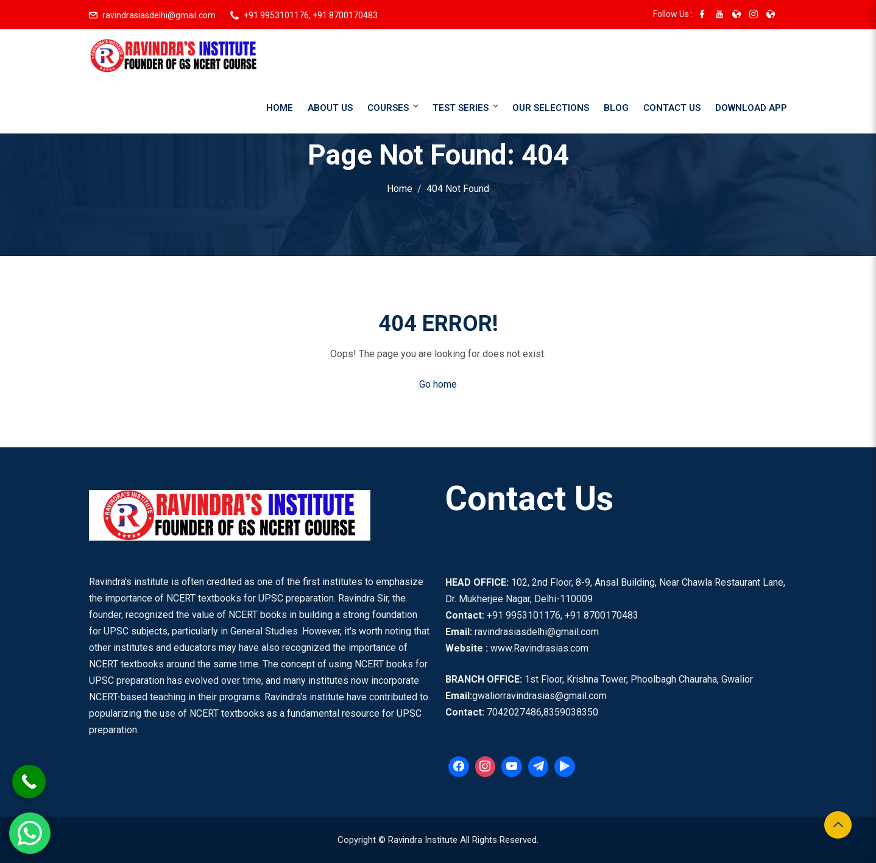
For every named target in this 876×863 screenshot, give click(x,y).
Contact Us (672, 107)
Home (279, 107)
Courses (393, 107)
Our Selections (550, 107)
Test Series (466, 107)
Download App (751, 107)
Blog (616, 107)
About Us (330, 107)
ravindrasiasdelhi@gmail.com (159, 15)
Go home (438, 384)
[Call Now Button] (29, 781)
